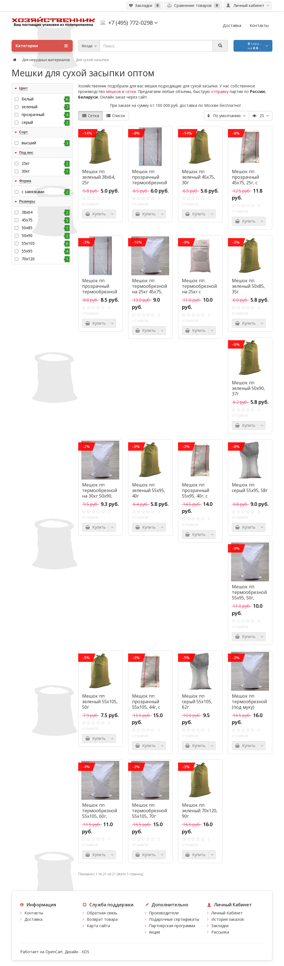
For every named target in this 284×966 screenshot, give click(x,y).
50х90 (46, 235)
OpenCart (54, 951)
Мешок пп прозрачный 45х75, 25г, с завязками (245, 180)
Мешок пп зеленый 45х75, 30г (198, 177)
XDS (85, 951)
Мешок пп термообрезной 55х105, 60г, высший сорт (99, 813)
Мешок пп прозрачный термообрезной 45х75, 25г (99, 289)
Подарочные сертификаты (174, 919)
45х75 (46, 220)
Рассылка (220, 932)
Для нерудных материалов (46, 59)
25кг (46, 163)
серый (46, 122)
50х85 (46, 228)
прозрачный (46, 114)
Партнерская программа (172, 925)
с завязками (46, 192)
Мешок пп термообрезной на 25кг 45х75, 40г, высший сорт (149, 292)
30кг (46, 171)
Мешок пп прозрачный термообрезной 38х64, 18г (149, 180)
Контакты (33, 912)
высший (46, 143)
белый (46, 99)
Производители (164, 912)
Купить (95, 213)
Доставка (33, 919)
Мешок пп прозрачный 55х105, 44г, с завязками (146, 704)
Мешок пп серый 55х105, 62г (197, 701)
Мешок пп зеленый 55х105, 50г (100, 701)
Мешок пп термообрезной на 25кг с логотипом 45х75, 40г (199, 292)
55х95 (46, 251)
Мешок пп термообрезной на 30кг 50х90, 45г (99, 493)
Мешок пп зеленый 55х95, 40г (148, 490)
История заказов (227, 919)
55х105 (46, 243)
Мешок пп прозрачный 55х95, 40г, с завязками (195, 493)
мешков (113, 91)
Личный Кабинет (227, 912)
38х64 (46, 212)
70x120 (46, 259)
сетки (130, 91)
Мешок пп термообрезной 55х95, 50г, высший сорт (249, 595)
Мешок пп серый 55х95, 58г (250, 487)
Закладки (220, 925)
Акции (154, 932)
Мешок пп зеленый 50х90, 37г (248, 388)
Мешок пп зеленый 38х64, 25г (98, 177)
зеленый (46, 107)
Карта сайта (98, 925)
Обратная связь (102, 912)
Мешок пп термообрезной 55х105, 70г (149, 810)
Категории (42, 46)
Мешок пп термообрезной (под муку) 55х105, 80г (249, 704)
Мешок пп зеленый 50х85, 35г (248, 286)
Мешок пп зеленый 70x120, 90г (199, 810)
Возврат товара (102, 919)
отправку (220, 91)
